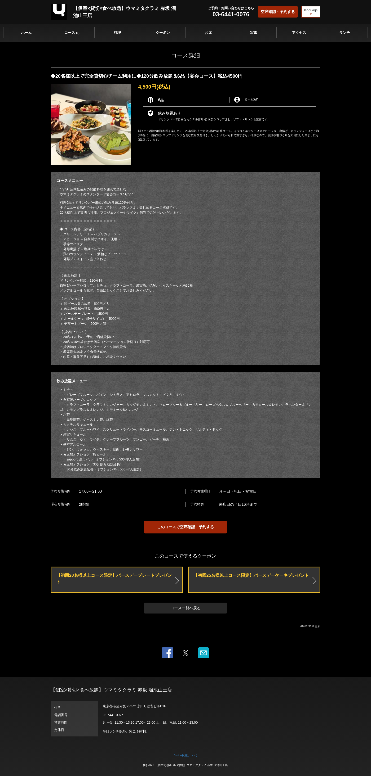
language (311, 10)
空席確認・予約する (278, 12)
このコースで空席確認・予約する (185, 527)
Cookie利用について (185, 755)
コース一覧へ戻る (185, 608)
